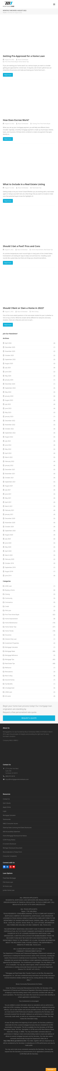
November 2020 (10, 522)
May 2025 (8, 376)
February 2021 (9, 510)
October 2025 (9, 355)
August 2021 (9, 486)
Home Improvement (37, 249)
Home (4, 12)
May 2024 (8, 392)
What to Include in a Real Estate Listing (24, 184)
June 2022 (8, 445)
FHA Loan (8, 610)
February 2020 (9, 559)
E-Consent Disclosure (9, 844)
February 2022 (9, 461)
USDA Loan (8, 692)
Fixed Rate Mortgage (9, 878)
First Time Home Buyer (11, 61)
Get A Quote (7, 803)
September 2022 (10, 433)
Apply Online (7, 807)
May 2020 (8, 547)
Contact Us (6, 799)
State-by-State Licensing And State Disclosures (17, 827)
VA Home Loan (7, 886)
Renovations (9, 672)
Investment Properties (12, 643)
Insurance (8, 635)
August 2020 (9, 535)
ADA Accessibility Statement (11, 832)
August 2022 (9, 437)
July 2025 (8, 368)
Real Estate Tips (36, 188)
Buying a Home (10, 590)
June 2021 (8, 494)
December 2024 (10, 384)
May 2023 (8, 412)
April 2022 (8, 453)
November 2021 (10, 474)
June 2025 (8, 372)
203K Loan (8, 586)
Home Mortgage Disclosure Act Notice (15, 836)
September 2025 (10, 359)
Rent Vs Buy (35, 311)
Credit (7, 606)
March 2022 (9, 457)
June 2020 (8, 543)
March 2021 (9, 506)
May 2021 (8, 498)
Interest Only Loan (11, 639)
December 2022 (10, 421)
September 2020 (10, 531)
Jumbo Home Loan (8, 890)
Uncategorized (9, 688)
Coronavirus (9, 602)
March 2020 (9, 555)
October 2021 (9, 478)
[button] (54, 4)
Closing (34, 123)
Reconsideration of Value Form (12, 852)
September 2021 (10, 482)
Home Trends (9, 631)
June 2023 (8, 408)
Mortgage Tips (9, 659)
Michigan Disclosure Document (12, 848)
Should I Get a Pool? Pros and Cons (21, 246)
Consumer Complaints (10, 856)
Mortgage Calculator (11, 647)
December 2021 (10, 469)
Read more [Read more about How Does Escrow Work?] (7, 139)
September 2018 (10, 567)
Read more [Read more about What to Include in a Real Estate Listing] (7, 201)
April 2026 (8, 343)
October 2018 (9, 563)
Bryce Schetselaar (23, 59)
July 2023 (8, 404)
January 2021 (9, 514)
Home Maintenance (11, 623)
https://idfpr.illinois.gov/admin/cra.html (15, 1040)
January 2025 (9, 380)
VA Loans (8, 696)
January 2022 (9, 465)
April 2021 (8, 502)
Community (8, 598)
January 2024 (9, 396)
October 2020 (9, 527)
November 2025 (10, 351)
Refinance (8, 668)
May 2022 (8, 449)
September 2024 (10, 388)
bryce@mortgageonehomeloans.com (17, 779)
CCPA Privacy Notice (9, 840)
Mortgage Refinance (11, 655)
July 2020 (8, 539)
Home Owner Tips (24, 61)
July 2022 (8, 441)
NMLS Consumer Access (10, 823)
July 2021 (8, 490)
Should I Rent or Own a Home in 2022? (23, 308)
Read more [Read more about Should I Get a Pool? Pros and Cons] (7, 263)
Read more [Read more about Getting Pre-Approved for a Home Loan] (7, 75)
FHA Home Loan (8, 882)
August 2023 (9, 400)
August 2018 (9, 571)
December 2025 (10, 347)
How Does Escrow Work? (16, 120)
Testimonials (7, 819)
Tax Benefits (9, 684)
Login (4, 811)
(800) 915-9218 (10, 776)
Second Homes (10, 680)
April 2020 (8, 551)
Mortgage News (10, 651)
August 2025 (9, 363)
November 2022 (10, 425)
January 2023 (9, 416)
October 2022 (9, 429)
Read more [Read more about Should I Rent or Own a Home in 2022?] (7, 325)
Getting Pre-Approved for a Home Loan (24, 56)
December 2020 (10, 518)
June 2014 (8, 575)
